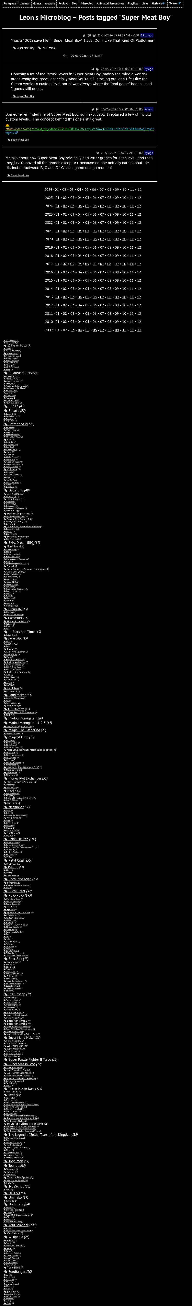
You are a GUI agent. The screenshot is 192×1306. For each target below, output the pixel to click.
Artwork (50, 3)
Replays (63, 3)
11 (132, 188)
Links (145, 3)
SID (8, 930)
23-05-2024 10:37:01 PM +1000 (139, 104)
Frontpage (9, 3)
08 (109, 188)
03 (72, 180)
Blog (74, 3)
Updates (25, 3)
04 (79, 180)
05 (87, 180)
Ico (7, 619)
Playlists (133, 3)
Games (37, 3)
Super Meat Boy (25, 48)
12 (139, 188)
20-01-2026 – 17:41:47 (95, 56)
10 (124, 188)
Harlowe (157, 3)
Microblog (87, 3)
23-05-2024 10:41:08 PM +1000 (139, 69)
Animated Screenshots (110, 3)
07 (102, 188)
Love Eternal (49, 48)
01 (57, 180)
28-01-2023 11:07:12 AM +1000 (139, 144)
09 (117, 188)
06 (95, 188)
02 (64, 180)
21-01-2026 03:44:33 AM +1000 (135, 35)
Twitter (173, 3)
